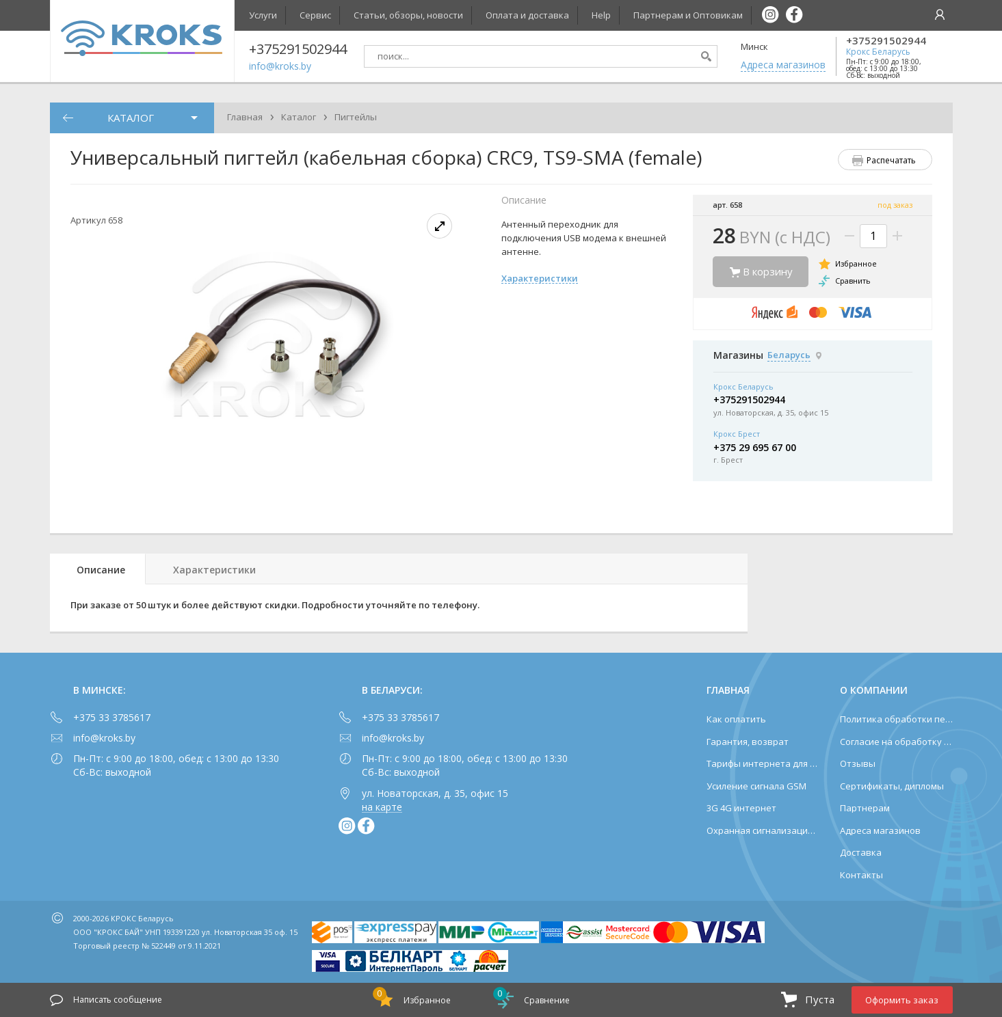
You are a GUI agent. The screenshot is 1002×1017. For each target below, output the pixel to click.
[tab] (98, 569)
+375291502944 (886, 41)
